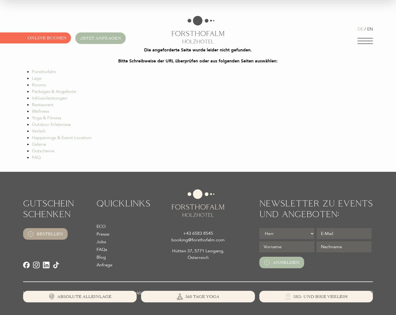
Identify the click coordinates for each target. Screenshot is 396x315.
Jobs (101, 242)
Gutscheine (43, 151)
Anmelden (281, 262)
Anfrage (104, 265)
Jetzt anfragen (100, 38)
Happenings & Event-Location (62, 138)
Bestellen (45, 234)
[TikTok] (56, 265)
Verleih (39, 131)
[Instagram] (36, 265)
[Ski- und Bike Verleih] (316, 296)
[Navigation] (365, 41)
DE (360, 29)
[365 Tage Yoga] (198, 296)
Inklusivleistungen (49, 98)
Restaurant (42, 105)
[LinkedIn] (46, 265)
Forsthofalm (44, 72)
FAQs (102, 250)
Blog (101, 257)
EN (370, 29)
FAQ (36, 157)
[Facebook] (26, 265)
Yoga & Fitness (46, 118)
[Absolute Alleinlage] (80, 296)
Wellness (40, 111)
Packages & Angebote (54, 92)
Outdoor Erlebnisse (51, 124)
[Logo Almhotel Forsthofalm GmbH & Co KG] (198, 29)
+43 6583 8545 (198, 233)
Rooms (39, 85)
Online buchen (47, 37)
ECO (101, 226)
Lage (37, 78)
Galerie (39, 144)
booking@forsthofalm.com (198, 240)
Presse (103, 234)
